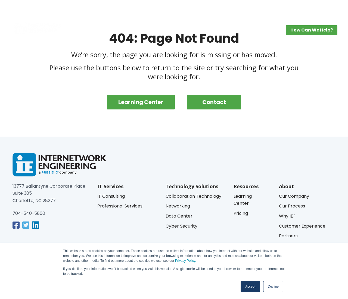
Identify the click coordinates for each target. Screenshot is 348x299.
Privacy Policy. (185, 261)
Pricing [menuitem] (247, 31)
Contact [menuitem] (214, 102)
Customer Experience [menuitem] (302, 226)
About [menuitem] (268, 31)
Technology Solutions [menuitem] (131, 31)
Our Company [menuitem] (294, 196)
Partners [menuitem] (288, 236)
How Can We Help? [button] (311, 30)
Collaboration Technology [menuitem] (193, 196)
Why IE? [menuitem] (287, 216)
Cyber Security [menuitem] (181, 226)
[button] (330, 9)
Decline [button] (273, 286)
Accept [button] (250, 286)
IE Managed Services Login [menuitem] (301, 8)
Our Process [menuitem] (292, 206)
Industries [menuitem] (175, 31)
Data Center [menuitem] (179, 216)
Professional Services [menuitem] (119, 206)
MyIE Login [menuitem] (261, 8)
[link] (16, 225)
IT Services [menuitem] (85, 31)
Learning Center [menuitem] (213, 31)
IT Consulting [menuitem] (111, 196)
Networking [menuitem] (178, 206)
